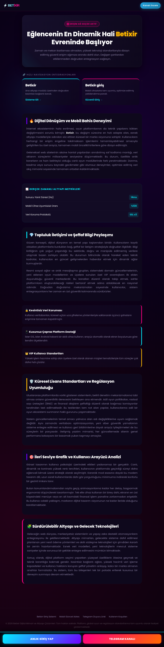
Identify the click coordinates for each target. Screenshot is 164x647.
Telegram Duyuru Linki (94, 616)
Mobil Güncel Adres (69, 616)
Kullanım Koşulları (118, 616)
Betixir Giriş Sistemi (46, 616)
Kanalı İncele (150, 5)
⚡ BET (11, 5)
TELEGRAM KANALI (122, 639)
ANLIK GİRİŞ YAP (41, 639)
